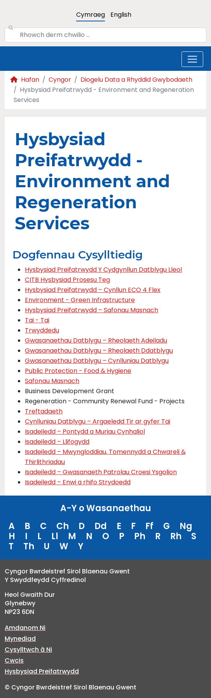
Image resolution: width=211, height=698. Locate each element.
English (120, 14)
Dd (100, 526)
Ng (186, 526)
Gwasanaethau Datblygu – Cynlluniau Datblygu (97, 360)
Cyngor (60, 79)
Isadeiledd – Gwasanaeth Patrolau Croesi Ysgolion (101, 472)
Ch (62, 526)
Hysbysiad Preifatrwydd (42, 671)
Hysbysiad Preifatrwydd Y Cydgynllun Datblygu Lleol (103, 269)
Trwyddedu (42, 330)
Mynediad (20, 638)
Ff (149, 526)
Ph (139, 536)
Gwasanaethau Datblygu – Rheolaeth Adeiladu (96, 340)
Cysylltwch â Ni (28, 649)
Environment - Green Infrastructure (80, 299)
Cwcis (14, 660)
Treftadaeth (44, 411)
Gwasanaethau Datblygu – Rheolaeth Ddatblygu (99, 350)
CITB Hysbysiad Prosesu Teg (67, 279)
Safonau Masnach (52, 380)
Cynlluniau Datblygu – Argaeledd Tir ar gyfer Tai (97, 421)
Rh (175, 536)
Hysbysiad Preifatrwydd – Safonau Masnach (91, 310)
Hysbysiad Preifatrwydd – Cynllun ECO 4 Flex (92, 289)
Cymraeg (90, 14)
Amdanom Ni (25, 627)
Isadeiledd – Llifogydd (57, 441)
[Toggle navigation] (192, 59)
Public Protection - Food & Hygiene (78, 370)
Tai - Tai (37, 320)
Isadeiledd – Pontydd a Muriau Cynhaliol (85, 431)
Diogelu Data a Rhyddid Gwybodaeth (136, 79)
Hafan (24, 79)
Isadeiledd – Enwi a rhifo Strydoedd (78, 482)
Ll (54, 536)
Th (28, 546)
